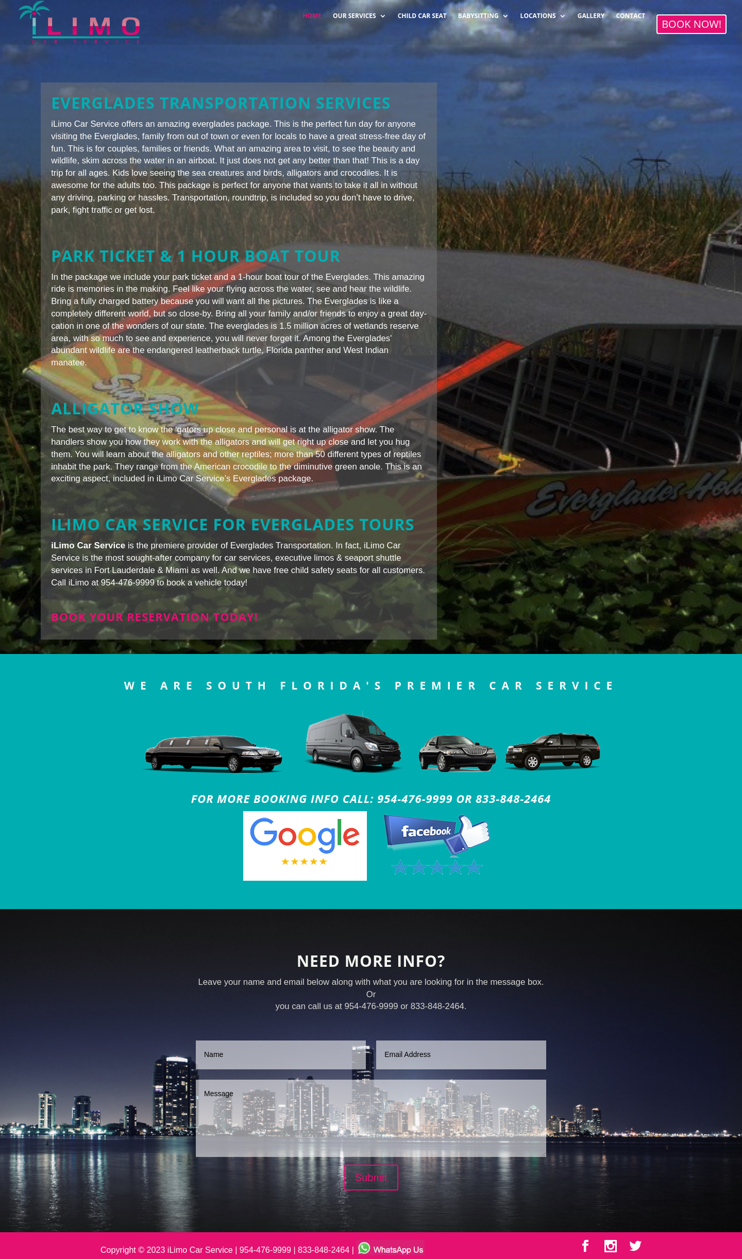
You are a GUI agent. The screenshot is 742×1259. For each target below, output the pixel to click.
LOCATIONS (538, 12)
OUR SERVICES (354, 12)
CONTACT (630, 12)
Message (371, 1118)
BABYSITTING (478, 12)
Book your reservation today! (154, 616)
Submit (371, 1177)
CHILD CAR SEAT (422, 12)
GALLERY (591, 12)
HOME (312, 12)
